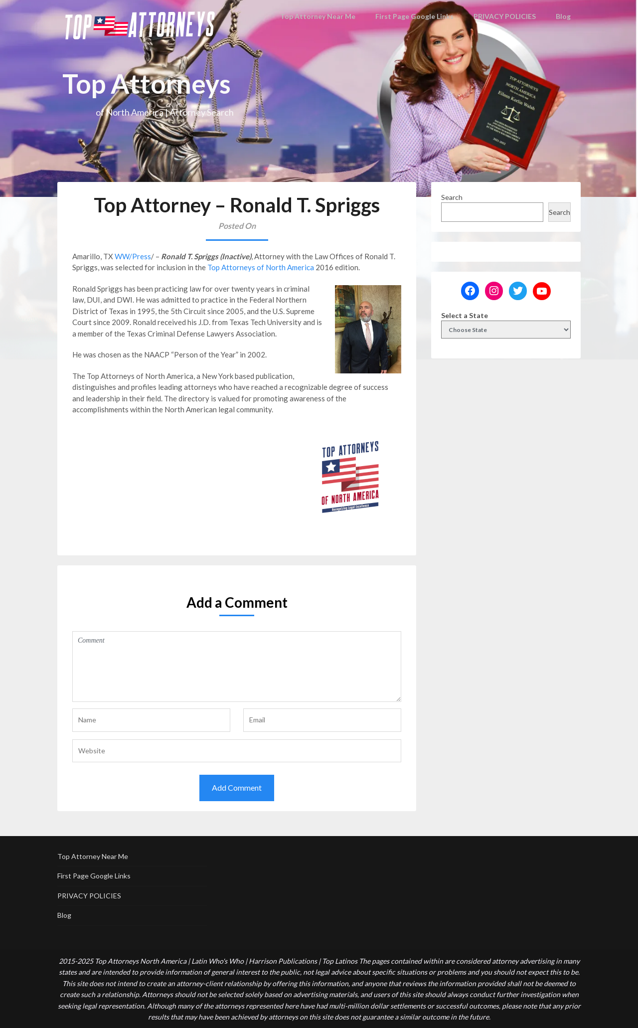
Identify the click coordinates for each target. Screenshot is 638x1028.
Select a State (464, 315)
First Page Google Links (416, 16)
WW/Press (133, 256)
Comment (236, 666)
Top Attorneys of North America (260, 267)
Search (452, 197)
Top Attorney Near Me (324, 16)
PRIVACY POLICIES (505, 16)
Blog (564, 16)
